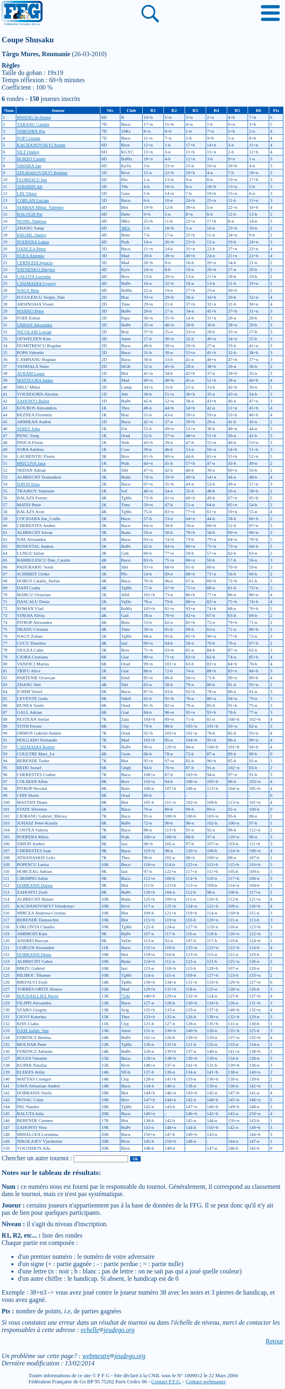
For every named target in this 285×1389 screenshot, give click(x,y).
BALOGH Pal (30, 214)
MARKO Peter (30, 310)
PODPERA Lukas (33, 241)
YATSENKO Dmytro (36, 269)
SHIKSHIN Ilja (31, 131)
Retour (274, 1341)
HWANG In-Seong (34, 117)
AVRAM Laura (31, 373)
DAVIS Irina (28, 483)
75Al (125, 995)
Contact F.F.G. (166, 1382)
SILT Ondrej (28, 151)
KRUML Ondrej (32, 234)
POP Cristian (28, 138)
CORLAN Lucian (33, 200)
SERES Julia (28, 428)
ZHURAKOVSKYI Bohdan (42, 172)
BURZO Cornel (31, 158)
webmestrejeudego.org (113, 1355)
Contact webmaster (206, 1382)
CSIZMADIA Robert (36, 746)
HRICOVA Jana (31, 463)
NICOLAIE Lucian (34, 331)
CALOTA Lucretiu (34, 276)
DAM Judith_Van (33, 1030)
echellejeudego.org (108, 1329)
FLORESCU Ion (32, 179)
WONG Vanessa (31, 221)
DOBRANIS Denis (34, 954)
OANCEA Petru (31, 248)
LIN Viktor (27, 193)
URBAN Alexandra (34, 324)
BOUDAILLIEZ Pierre (38, 995)
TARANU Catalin (33, 124)
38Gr (126, 227)
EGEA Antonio (30, 255)
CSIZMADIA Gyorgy (37, 283)
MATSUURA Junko (35, 380)
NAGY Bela (28, 290)
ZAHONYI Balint (33, 400)
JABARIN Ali (30, 186)
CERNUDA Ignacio (35, 262)
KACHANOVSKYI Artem (41, 144)
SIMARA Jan (29, 165)
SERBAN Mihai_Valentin (40, 207)
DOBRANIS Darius (35, 885)
